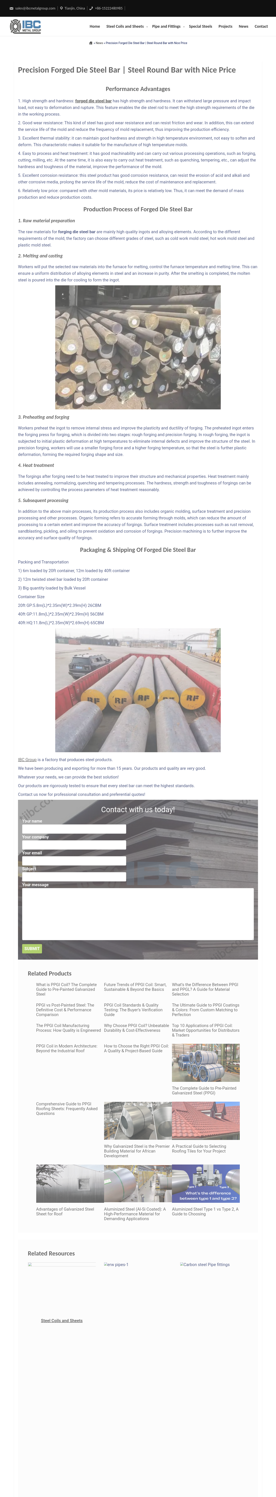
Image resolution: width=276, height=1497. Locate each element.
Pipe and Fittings (166, 26)
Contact (261, 26)
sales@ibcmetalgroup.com (32, 8)
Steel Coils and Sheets (125, 26)
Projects (226, 26)
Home (95, 26)
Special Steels (200, 26)
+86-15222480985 (105, 8)
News (243, 26)
